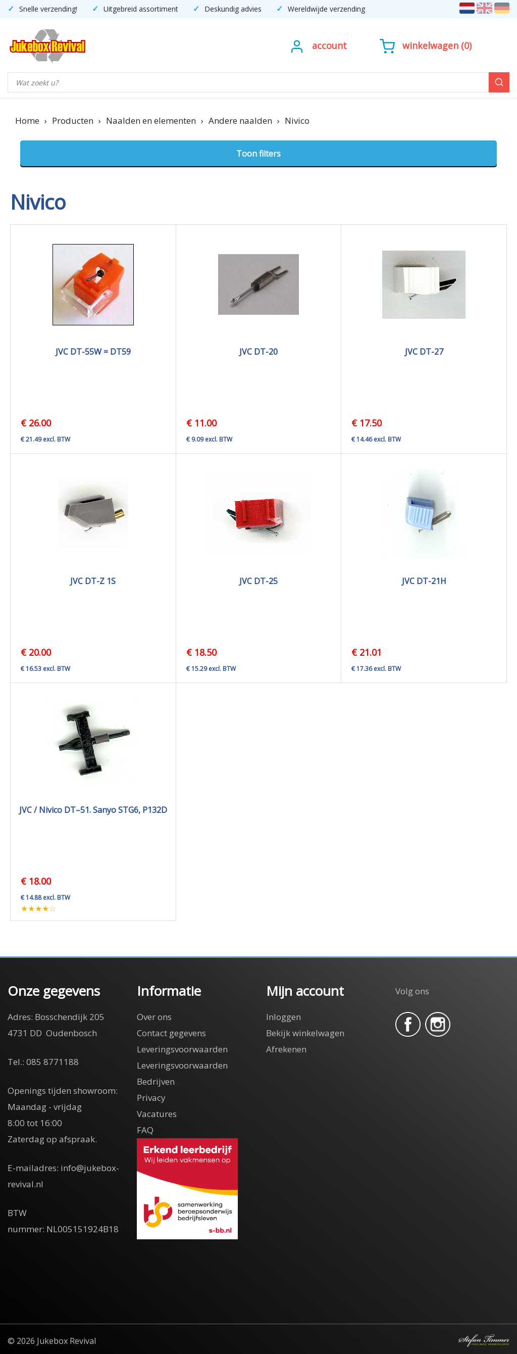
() (426, 45)
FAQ (145, 1130)
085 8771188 (52, 1062)
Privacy (151, 1097)
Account (329, 45)
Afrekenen (286, 1049)
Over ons (154, 1017)
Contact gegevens (171, 1033)
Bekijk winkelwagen (305, 1033)
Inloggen (283, 1017)
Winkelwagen (430, 45)
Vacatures (157, 1114)
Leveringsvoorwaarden (182, 1049)
